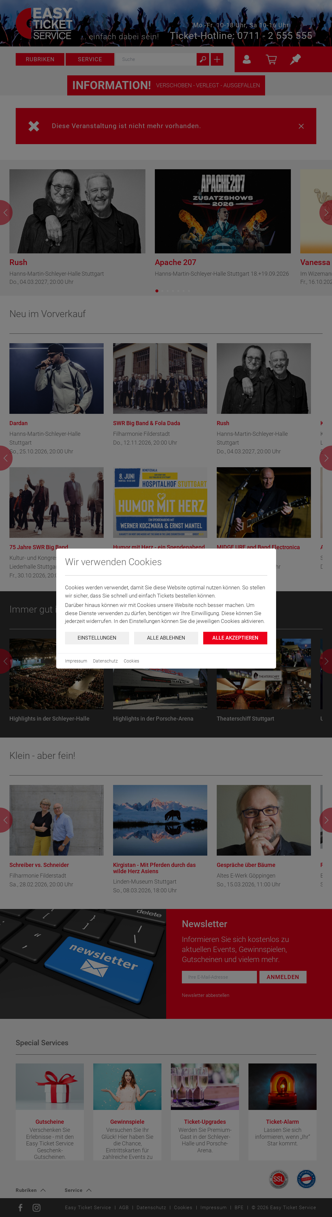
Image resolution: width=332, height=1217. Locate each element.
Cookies (131, 660)
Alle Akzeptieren (235, 638)
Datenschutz (105, 660)
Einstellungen (97, 638)
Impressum (76, 660)
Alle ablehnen (166, 638)
